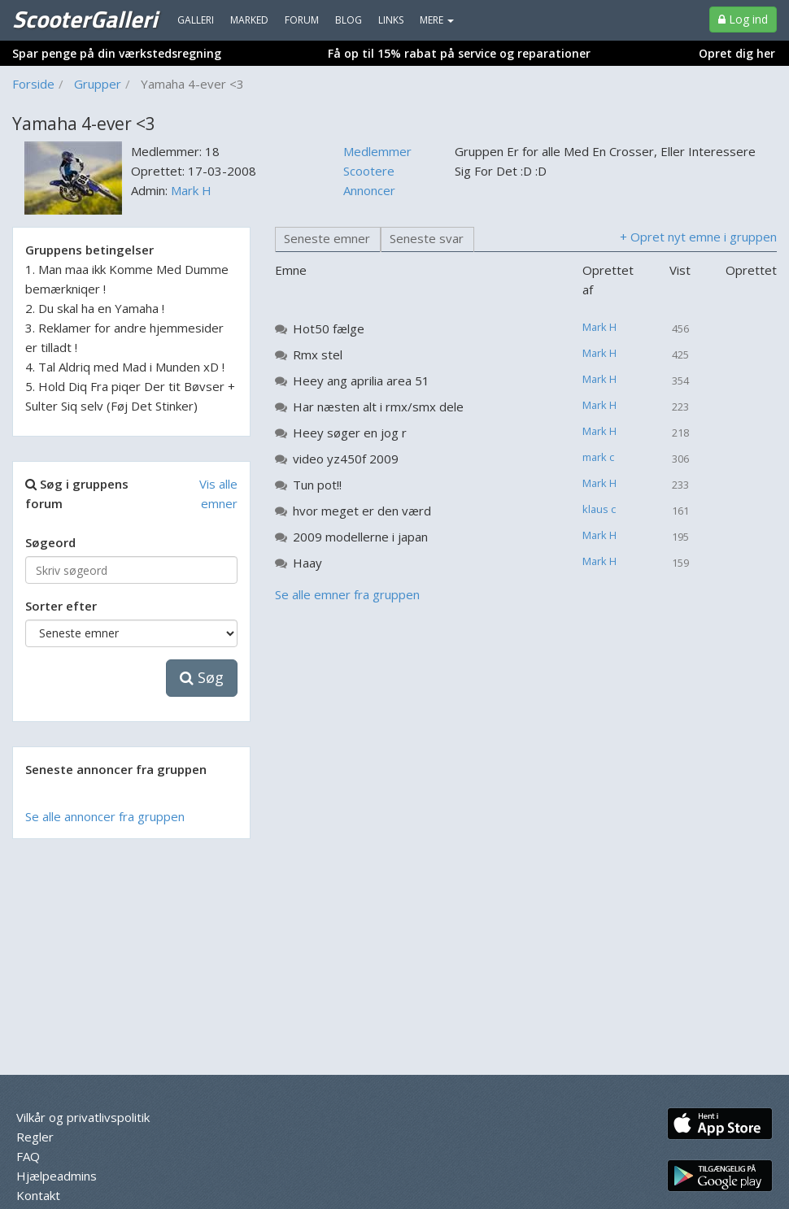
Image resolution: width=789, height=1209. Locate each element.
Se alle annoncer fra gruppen (105, 816)
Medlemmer (377, 151)
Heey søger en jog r (350, 432)
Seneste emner (327, 238)
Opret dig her (737, 53)
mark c (598, 457)
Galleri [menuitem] (195, 20)
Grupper (97, 84)
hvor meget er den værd (362, 510)
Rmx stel (317, 354)
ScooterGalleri (84, 19)
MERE (437, 20)
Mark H (191, 190)
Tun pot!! (317, 484)
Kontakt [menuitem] (38, 1195)
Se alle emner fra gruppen (347, 594)
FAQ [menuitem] (28, 1156)
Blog (348, 20)
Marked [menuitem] (249, 20)
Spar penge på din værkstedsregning (116, 53)
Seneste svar (427, 238)
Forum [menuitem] (302, 20)
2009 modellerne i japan (360, 536)
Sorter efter (61, 606)
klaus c (599, 509)
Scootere (368, 171)
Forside (33, 84)
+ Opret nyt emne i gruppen (698, 236)
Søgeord (50, 542)
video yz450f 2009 (346, 458)
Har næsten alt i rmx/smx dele (378, 406)
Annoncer (369, 190)
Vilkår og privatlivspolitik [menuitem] (83, 1117)
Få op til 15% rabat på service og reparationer (459, 53)
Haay (307, 562)
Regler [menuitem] (35, 1137)
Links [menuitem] (390, 20)
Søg (202, 677)
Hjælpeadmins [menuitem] (56, 1176)
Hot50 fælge (328, 328)
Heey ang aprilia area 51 (361, 380)
